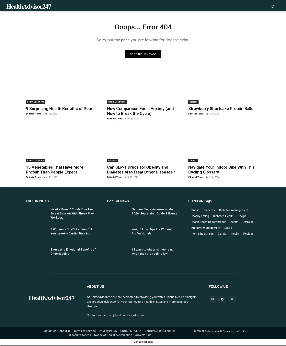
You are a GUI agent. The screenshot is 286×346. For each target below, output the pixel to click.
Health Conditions (35, 103)
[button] (273, 6)
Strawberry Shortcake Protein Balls (220, 109)
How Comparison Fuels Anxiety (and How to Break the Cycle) (140, 112)
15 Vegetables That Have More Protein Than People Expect (54, 170)
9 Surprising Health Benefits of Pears (60, 109)
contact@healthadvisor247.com (123, 316)
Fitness (193, 161)
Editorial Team (33, 115)
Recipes (193, 103)
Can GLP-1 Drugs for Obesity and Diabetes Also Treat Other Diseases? (141, 170)
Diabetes (112, 161)
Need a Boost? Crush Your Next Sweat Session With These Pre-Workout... (73, 214)
